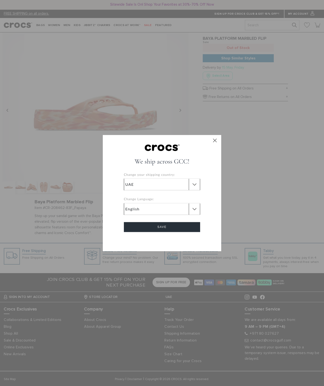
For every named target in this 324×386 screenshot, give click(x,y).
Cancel (162, 240)
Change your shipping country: (149, 175)
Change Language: (139, 199)
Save (161, 227)
